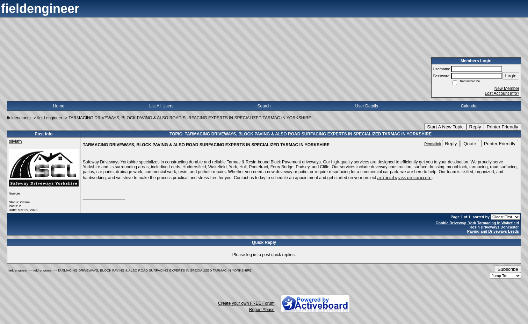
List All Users (161, 106)
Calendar (469, 106)
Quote (469, 143)
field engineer (49, 117)
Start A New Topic (445, 126)
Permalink (432, 144)
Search (263, 106)
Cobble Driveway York (456, 223)
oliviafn (15, 141)
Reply (475, 126)
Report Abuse (262, 309)
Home (58, 106)
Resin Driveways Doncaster (494, 227)
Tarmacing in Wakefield (498, 223)
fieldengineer (19, 117)
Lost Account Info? (502, 93)
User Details (366, 106)
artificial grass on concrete (404, 177)
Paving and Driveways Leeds (493, 231)
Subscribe (508, 269)
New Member (506, 88)
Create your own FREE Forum (246, 303)
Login (510, 75)
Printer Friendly (502, 126)
